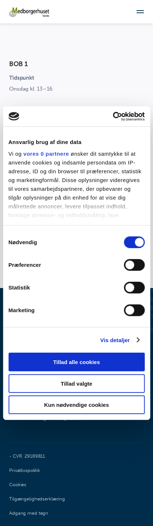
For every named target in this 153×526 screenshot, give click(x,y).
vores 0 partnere (46, 153)
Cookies (17, 484)
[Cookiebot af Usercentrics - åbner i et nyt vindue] (113, 116)
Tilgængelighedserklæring (37, 499)
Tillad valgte (76, 383)
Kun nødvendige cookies (76, 405)
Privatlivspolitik (24, 470)
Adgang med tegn (28, 513)
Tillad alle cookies (76, 362)
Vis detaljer (115, 340)
